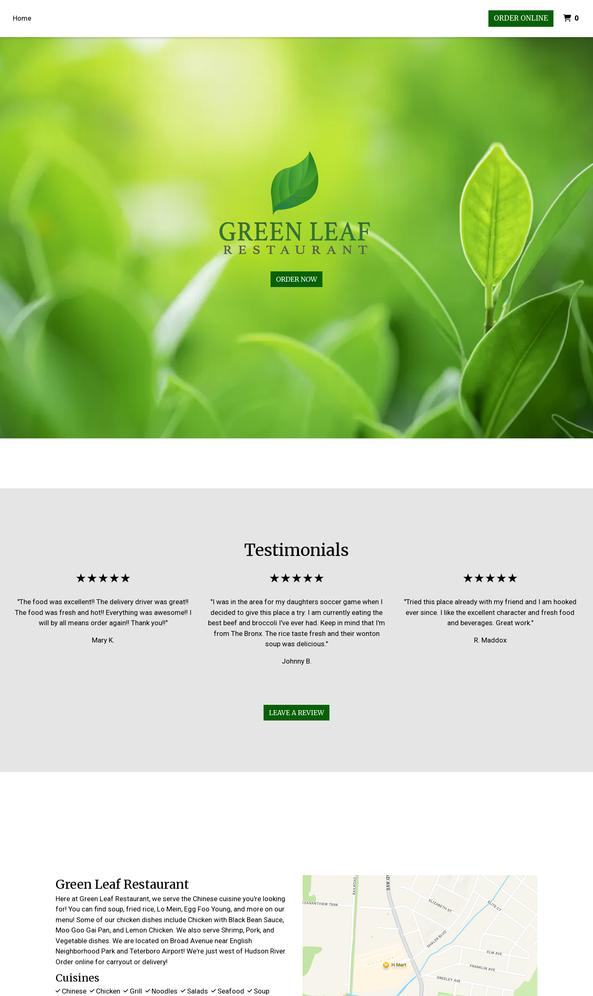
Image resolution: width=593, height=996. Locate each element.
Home (22, 18)
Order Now (296, 279)
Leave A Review (296, 713)
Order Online (521, 18)
